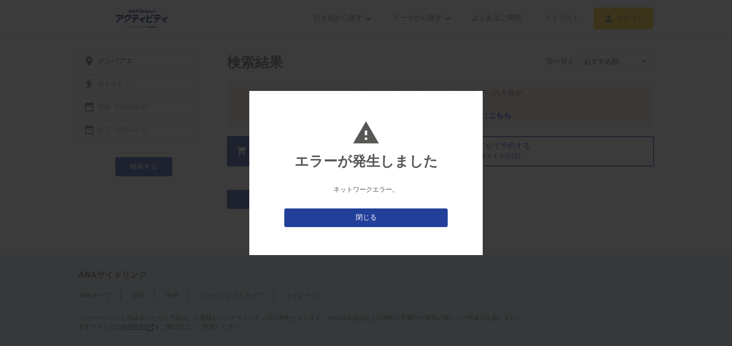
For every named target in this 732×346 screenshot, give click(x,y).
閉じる (366, 217)
